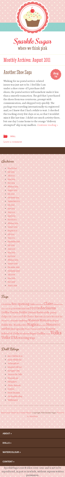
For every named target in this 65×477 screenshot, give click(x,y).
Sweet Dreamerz (14, 392)
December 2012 (13, 197)
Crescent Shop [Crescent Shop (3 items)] (6, 308)
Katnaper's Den (14, 370)
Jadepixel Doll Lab (15, 367)
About (6, 433)
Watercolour (11, 452)
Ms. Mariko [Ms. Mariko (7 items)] (15, 325)
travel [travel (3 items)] (48, 333)
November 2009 (14, 270)
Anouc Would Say (14, 359)
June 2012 (11, 208)
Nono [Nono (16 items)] (50, 324)
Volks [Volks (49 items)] (56, 332)
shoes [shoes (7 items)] (26, 333)
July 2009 (11, 274)
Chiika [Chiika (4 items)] (32, 304)
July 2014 (11, 175)
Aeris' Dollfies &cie (15, 356)
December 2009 (13, 267)
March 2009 (12, 285)
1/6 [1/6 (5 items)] (2, 304)
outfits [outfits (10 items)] (5, 329)
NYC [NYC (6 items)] (57, 325)
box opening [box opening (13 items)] (20, 303)
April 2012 (11, 216)
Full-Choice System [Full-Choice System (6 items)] (32, 316)
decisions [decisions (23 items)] (48, 308)
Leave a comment (12, 141)
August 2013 (12, 190)
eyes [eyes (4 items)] (19, 316)
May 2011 (11, 237)
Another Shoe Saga (17, 72)
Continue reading (47, 125)
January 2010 (13, 263)
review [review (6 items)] (42, 329)
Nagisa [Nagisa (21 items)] (32, 324)
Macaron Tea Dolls (15, 374)
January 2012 (13, 226)
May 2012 (11, 212)
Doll (13, 136)
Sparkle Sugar (32, 41)
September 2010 (14, 241)
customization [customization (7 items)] (21, 308)
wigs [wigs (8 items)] (32, 338)
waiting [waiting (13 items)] (23, 337)
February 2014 (13, 186)
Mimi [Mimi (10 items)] (43, 320)
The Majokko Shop (15, 396)
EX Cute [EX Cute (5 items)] (12, 316)
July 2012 (11, 205)
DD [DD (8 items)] (32, 308)
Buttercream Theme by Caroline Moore (16, 413)
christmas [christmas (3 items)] (39, 304)
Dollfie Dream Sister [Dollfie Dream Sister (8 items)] (31, 312)
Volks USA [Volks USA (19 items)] (9, 337)
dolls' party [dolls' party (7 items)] (50, 312)
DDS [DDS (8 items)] (37, 308)
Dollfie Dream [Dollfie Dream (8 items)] (10, 312)
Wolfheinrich (13, 400)
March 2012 (12, 219)
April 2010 (12, 256)
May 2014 (11, 183)
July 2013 (11, 194)
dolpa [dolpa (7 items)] (4, 316)
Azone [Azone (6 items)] (8, 304)
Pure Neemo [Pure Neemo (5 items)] (31, 329)
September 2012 (14, 201)
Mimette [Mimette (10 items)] (33, 320)
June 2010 (11, 248)
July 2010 (11, 245)
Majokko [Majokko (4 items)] (15, 320)
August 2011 (12, 230)
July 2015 (11, 172)
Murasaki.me (13, 378)
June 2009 (11, 278)
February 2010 (13, 259)
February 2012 (13, 223)
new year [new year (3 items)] (42, 325)
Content (8, 461)
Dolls (6, 443)
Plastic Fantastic (14, 385)
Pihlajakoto (12, 381)
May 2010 (11, 252)
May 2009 (11, 281)
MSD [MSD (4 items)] (24, 324)
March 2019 (12, 168)
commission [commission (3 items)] (58, 304)
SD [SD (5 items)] (21, 333)
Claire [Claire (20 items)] (48, 303)
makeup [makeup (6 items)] (23, 320)
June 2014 (11, 179)
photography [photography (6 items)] (17, 329)
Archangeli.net (13, 363)
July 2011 (11, 234)
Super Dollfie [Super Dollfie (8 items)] (37, 333)
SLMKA (11, 389)
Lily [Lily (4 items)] (44, 316)
